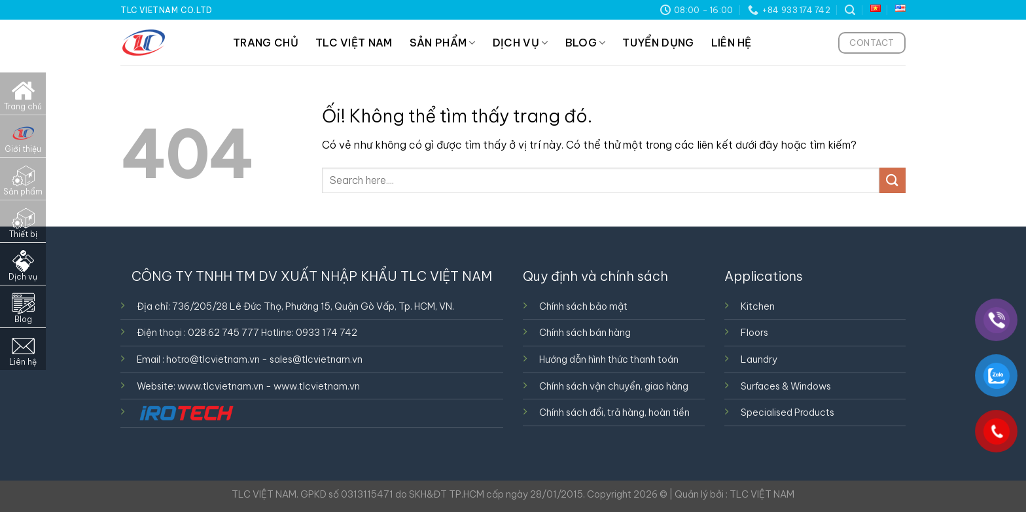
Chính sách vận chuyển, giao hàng (613, 386)
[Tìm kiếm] (850, 10)
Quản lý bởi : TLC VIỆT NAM (734, 494)
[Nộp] (892, 180)
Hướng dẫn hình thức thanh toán (609, 359)
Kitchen (758, 306)
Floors (754, 332)
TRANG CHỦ (265, 42)
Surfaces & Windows (786, 386)
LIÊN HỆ (731, 42)
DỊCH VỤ (520, 42)
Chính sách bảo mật (583, 306)
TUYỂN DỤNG (658, 42)
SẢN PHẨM (443, 42)
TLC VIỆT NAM (354, 42)
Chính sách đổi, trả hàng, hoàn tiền (614, 412)
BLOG (585, 42)
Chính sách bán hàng (585, 332)
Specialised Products (787, 412)
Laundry (759, 359)
